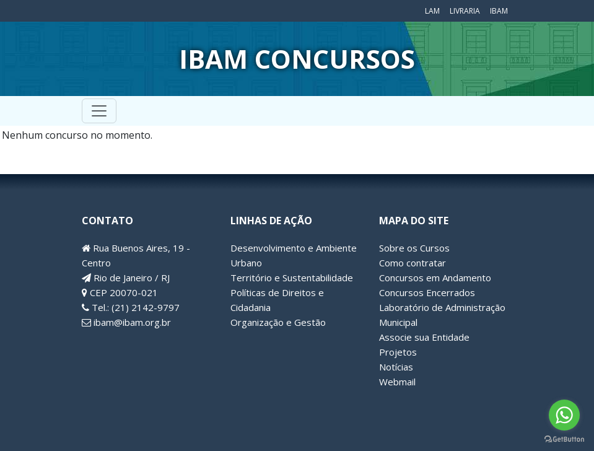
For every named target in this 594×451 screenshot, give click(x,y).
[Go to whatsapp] (564, 415)
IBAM (499, 11)
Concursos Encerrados (427, 292)
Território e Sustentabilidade (291, 277)
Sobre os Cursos (414, 248)
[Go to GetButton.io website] (564, 438)
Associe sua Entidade (424, 337)
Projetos (398, 352)
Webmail (397, 381)
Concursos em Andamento (435, 277)
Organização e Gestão (278, 322)
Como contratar (412, 262)
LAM (432, 11)
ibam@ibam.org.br (126, 322)
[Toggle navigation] (99, 111)
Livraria (465, 11)
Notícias (396, 367)
